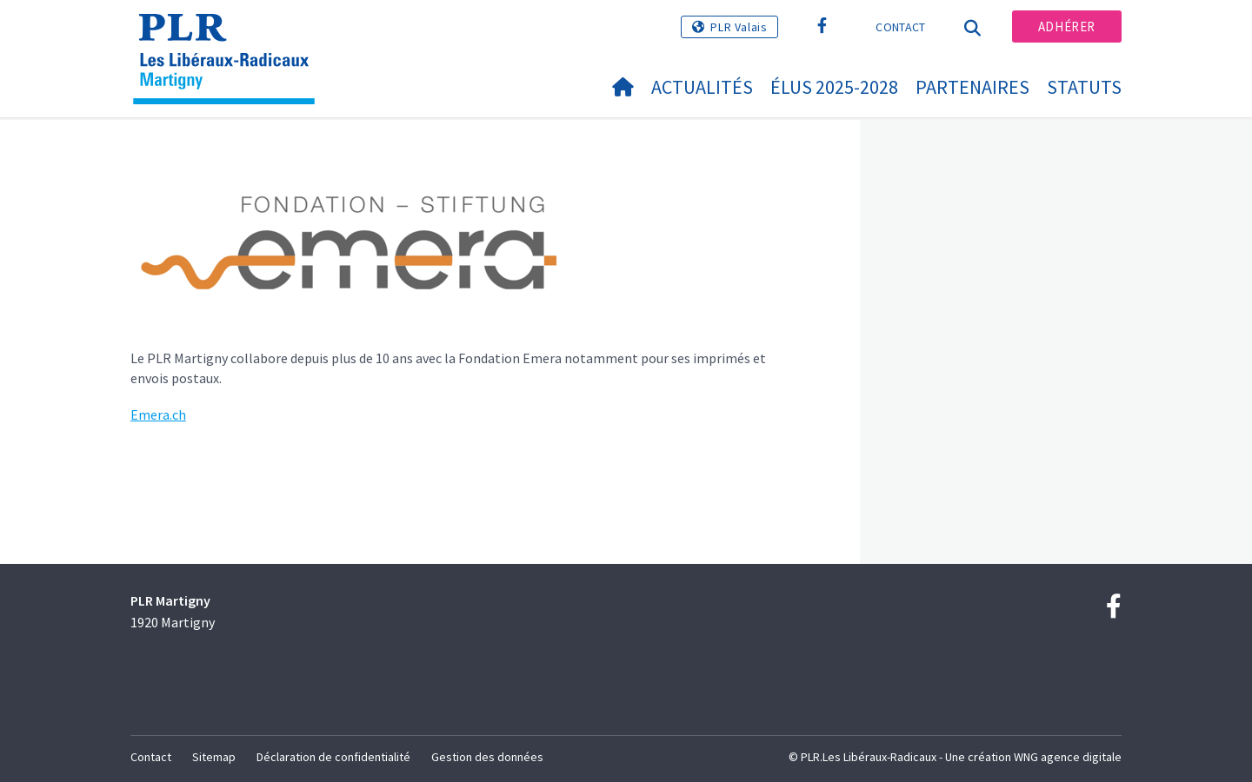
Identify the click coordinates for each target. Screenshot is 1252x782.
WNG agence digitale (1068, 757)
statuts (1084, 87)
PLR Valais (738, 27)
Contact (900, 27)
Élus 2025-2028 (834, 87)
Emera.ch (158, 414)
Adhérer (1067, 26)
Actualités (702, 87)
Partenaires (972, 87)
